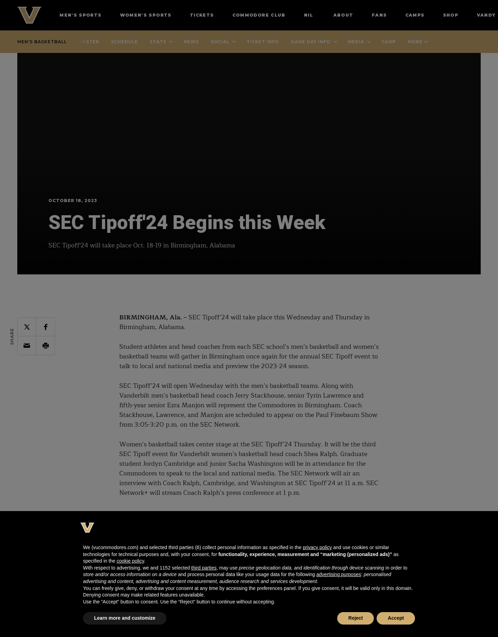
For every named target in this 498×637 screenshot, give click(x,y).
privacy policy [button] (317, 547)
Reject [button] (355, 618)
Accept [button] (396, 618)
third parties (203, 568)
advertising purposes (338, 574)
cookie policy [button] (130, 561)
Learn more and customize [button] (124, 618)
